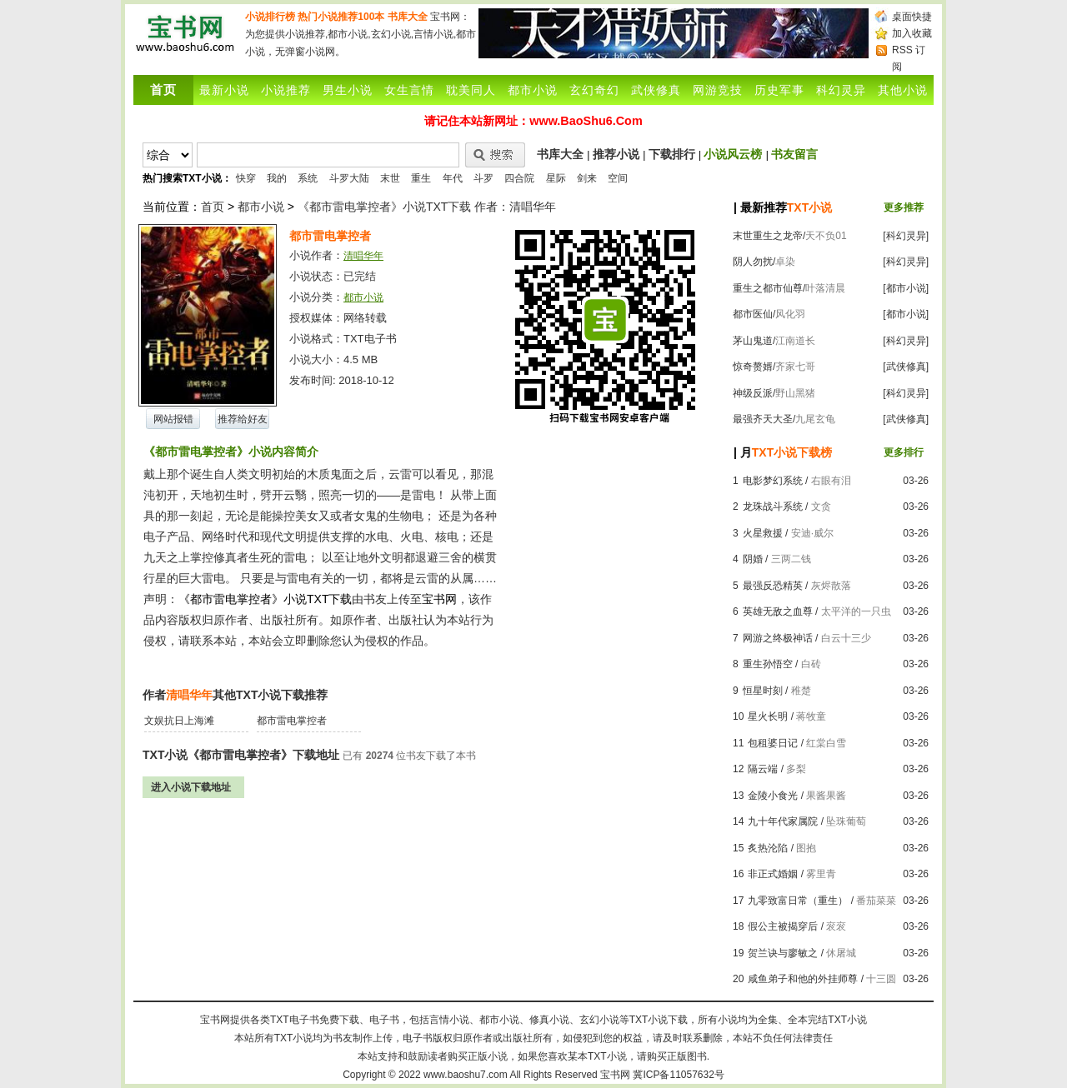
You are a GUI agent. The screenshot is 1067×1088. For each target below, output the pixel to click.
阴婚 (753, 559)
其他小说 (903, 90)
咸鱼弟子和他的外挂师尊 (803, 979)
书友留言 (794, 154)
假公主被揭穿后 (783, 926)
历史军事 (779, 90)
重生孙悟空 (768, 664)
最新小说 (224, 90)
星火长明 (768, 716)
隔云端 (763, 769)
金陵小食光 (773, 795)
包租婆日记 (773, 743)
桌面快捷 (912, 16)
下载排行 (672, 154)
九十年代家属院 (783, 821)
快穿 (246, 178)
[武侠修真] (906, 366)
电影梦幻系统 (773, 481)
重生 (421, 178)
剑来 (587, 178)
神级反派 (753, 393)
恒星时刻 (763, 690)
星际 (556, 178)
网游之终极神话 (778, 638)
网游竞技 (718, 90)
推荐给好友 (243, 419)
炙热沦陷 (768, 848)
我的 (277, 178)
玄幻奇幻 (594, 90)
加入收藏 (912, 33)
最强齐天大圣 (763, 419)
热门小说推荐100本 (341, 16)
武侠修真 (656, 90)
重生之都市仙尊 (768, 288)
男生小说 (348, 90)
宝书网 (615, 1075)
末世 (390, 178)
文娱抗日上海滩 (179, 720)
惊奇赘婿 (753, 366)
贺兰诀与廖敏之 (783, 953)
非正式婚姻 (773, 874)
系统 (308, 178)
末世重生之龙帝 (768, 236)
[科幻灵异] (906, 236)
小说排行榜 (270, 16)
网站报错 (173, 419)
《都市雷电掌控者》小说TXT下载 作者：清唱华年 (427, 206)
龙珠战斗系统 (773, 506)
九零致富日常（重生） (798, 900)
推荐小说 (616, 154)
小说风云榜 (733, 154)
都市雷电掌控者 (292, 720)
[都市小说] (906, 288)
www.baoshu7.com (465, 1075)
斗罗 (483, 178)
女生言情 (409, 90)
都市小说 (533, 90)
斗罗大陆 (349, 178)
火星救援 (763, 533)
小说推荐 (286, 90)
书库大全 (408, 16)
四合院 (519, 178)
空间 (618, 178)
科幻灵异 (841, 90)
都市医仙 (753, 314)
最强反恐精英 (773, 585)
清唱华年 (363, 256)
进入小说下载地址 (191, 787)
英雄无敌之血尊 (778, 611)
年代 (453, 178)
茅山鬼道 (753, 341)
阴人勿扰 (753, 261)
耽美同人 (471, 90)
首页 (212, 206)
